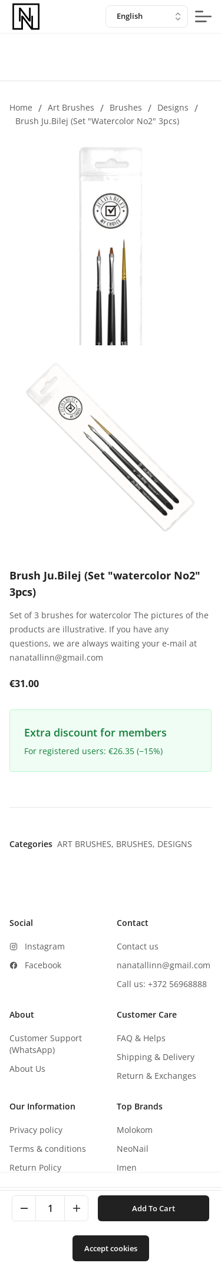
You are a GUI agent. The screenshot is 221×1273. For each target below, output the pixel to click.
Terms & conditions (47, 1148)
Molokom (135, 1129)
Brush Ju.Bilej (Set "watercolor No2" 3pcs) (97, 120)
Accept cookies (110, 1248)
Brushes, (136, 843)
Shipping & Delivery (155, 1056)
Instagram (45, 946)
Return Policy (35, 1167)
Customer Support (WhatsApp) (45, 1043)
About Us (27, 1068)
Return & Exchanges (156, 1075)
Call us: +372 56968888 (162, 983)
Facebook (43, 965)
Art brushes (71, 107)
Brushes (126, 107)
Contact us (138, 946)
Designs (173, 107)
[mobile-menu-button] (203, 16)
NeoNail (133, 1148)
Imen (127, 1167)
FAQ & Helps (141, 1038)
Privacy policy (35, 1129)
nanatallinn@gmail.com (163, 965)
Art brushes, (86, 843)
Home (20, 107)
